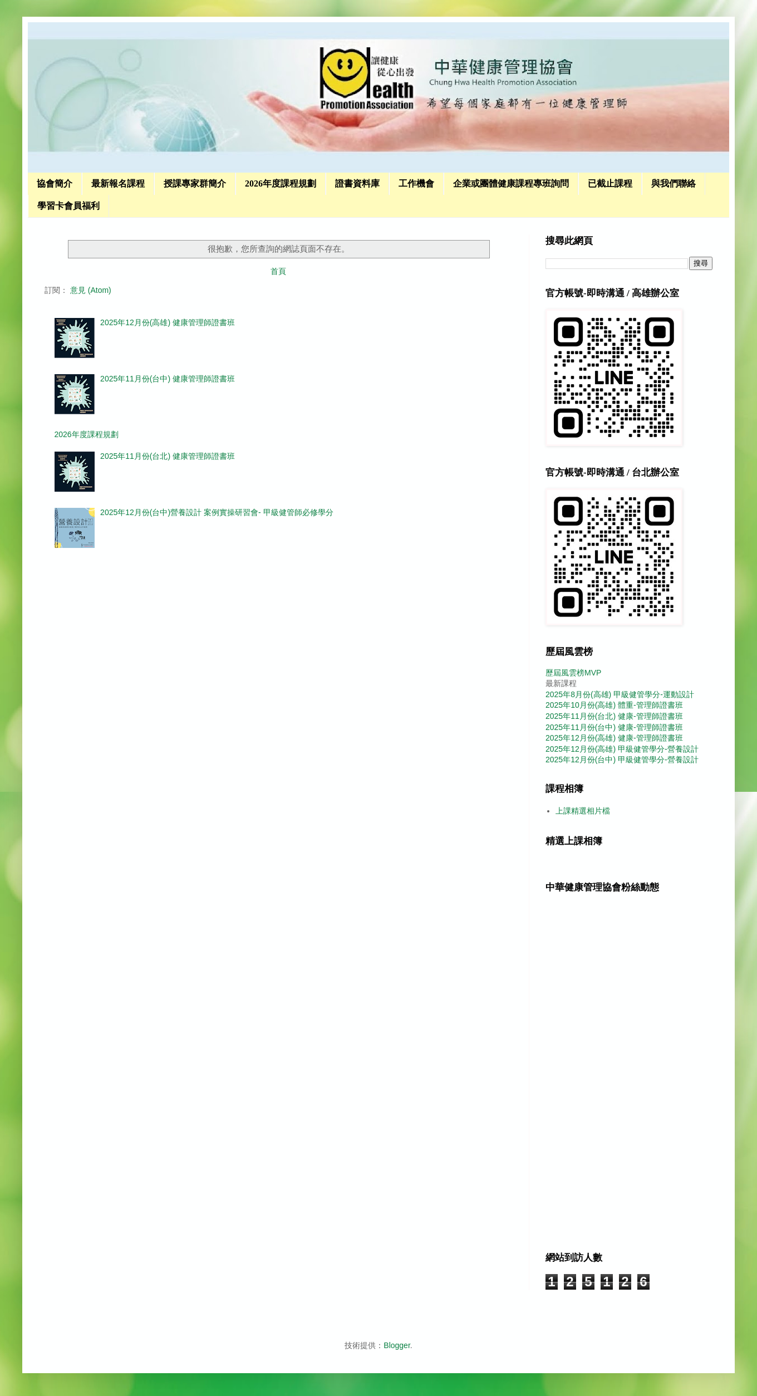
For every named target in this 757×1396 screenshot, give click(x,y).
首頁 (278, 271)
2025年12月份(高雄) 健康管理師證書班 (167, 322)
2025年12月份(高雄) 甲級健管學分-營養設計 (622, 748)
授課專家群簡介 (195, 183)
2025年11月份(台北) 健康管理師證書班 (167, 456)
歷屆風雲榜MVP (573, 672)
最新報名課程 (118, 183)
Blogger (397, 1345)
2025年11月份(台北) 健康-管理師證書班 (614, 716)
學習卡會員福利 (68, 205)
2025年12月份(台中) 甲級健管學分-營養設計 (622, 759)
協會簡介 (54, 183)
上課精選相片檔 (583, 810)
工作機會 (416, 183)
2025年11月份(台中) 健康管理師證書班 (167, 378)
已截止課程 (610, 183)
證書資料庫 (357, 183)
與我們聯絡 (673, 183)
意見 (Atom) (90, 290)
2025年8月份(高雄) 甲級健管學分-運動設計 (619, 694)
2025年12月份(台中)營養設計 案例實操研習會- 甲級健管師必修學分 (216, 512)
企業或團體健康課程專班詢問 (511, 183)
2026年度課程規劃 (280, 183)
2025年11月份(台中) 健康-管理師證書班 (614, 727)
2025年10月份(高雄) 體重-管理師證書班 (614, 705)
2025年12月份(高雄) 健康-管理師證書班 (614, 737)
